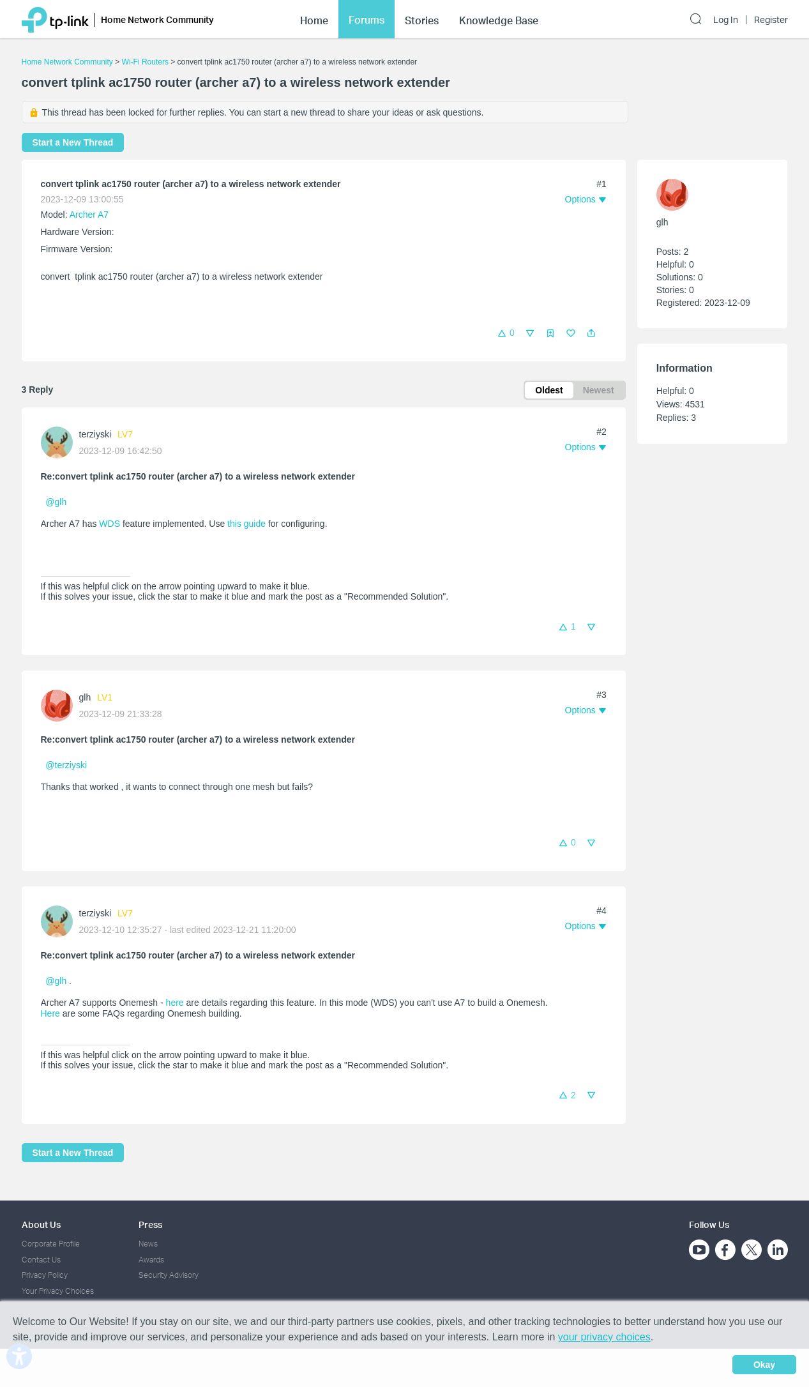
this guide (246, 524)
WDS (109, 524)
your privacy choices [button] (604, 1336)
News (148, 1243)
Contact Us (41, 1259)
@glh (55, 502)
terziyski (95, 434)
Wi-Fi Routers (146, 61)
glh (85, 697)
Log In (725, 19)
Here (50, 1013)
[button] (591, 333)
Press (150, 1224)
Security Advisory (169, 1275)
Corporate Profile (51, 1243)
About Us (41, 1224)
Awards (151, 1259)
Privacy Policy (45, 1275)
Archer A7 (89, 214)
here (175, 1002)
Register (771, 19)
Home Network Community (67, 61)
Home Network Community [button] (157, 19)
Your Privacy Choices (58, 1291)
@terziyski (66, 765)
